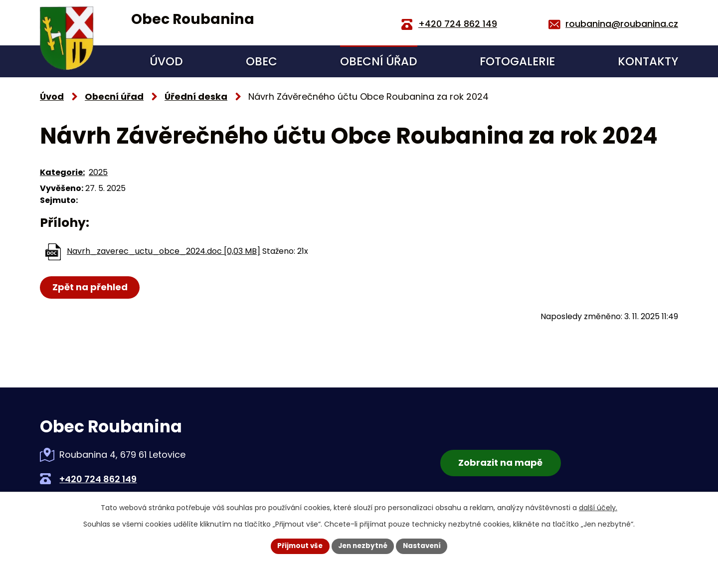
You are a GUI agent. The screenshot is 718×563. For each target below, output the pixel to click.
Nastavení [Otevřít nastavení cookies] (425, 546)
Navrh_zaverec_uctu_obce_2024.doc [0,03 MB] (163, 251)
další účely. (598, 507)
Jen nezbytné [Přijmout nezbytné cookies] (363, 546)
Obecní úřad (378, 61)
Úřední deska (196, 96)
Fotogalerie (517, 61)
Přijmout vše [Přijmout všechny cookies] (297, 546)
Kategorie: (62, 172)
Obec (261, 61)
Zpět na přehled (90, 287)
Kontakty (648, 61)
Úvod (166, 61)
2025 (98, 172)
